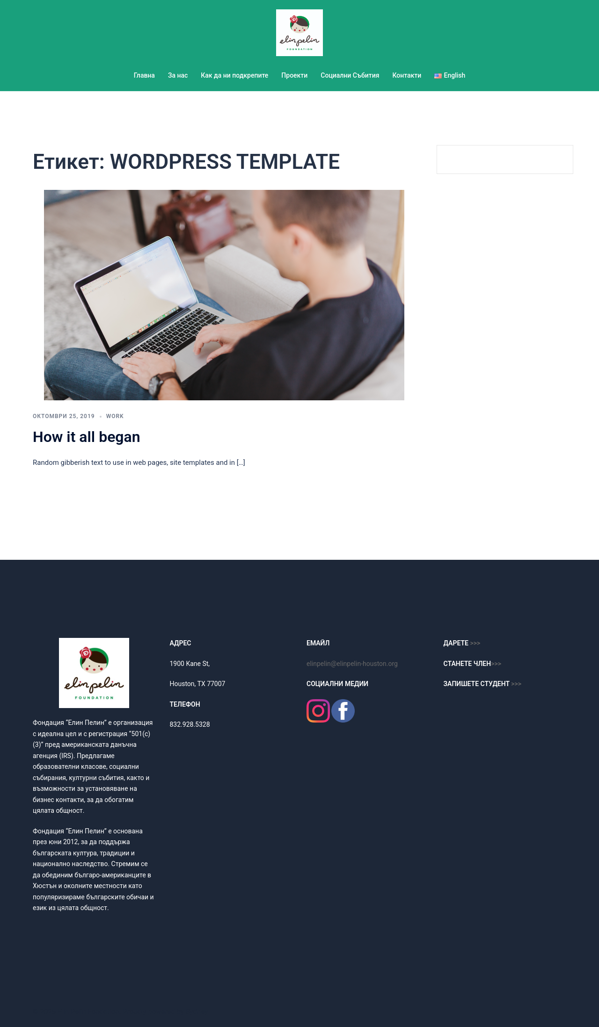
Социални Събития (350, 75)
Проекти (294, 75)
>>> (496, 663)
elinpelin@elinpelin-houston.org (352, 663)
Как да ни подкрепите (234, 75)
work (115, 416)
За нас (178, 75)
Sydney (197, 1011)
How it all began (86, 437)
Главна (144, 75)
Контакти (406, 75)
